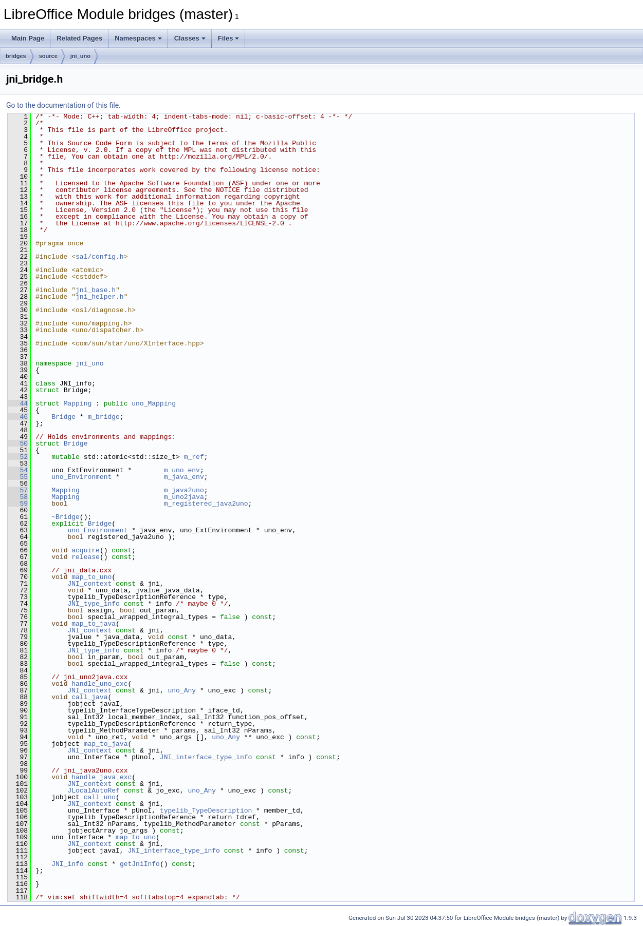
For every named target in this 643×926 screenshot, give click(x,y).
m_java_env (184, 476)
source (48, 56)
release (85, 557)
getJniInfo (140, 864)
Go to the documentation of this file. (63, 105)
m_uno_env (182, 470)
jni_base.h (96, 290)
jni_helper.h (100, 296)
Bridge (63, 416)
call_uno (100, 797)
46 (18, 416)
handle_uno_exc (99, 683)
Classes (190, 38)
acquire (85, 550)
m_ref (194, 456)
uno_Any (182, 690)
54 (18, 470)
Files (229, 38)
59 (18, 503)
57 (18, 490)
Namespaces (138, 38)
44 (18, 403)
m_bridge (103, 416)
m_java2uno (184, 490)
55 (18, 476)
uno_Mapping (154, 403)
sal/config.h (100, 256)
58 (18, 496)
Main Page (27, 38)
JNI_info (67, 864)
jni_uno (80, 56)
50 (18, 443)
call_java (89, 697)
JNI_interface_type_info (206, 757)
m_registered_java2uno (206, 503)
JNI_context (89, 583)
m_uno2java (184, 496)
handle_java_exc (101, 777)
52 (18, 456)
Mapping (78, 403)
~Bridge (65, 517)
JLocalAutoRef (93, 790)
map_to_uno (91, 577)
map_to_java (93, 623)
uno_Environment (81, 476)
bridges (16, 56)
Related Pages (79, 38)
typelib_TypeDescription (206, 810)
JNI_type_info (93, 603)
